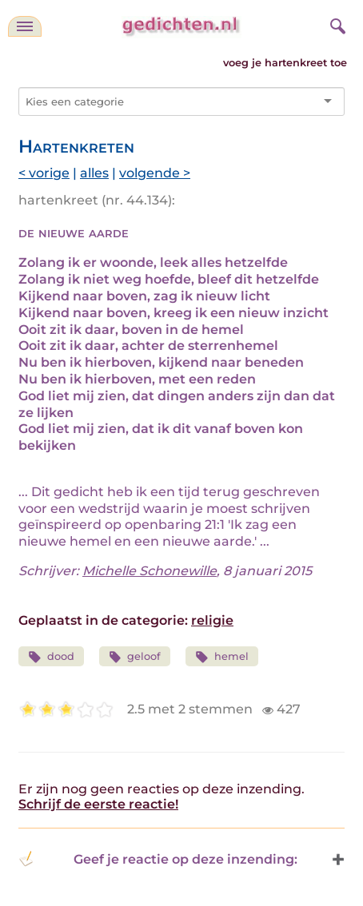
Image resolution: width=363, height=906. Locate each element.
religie (212, 620)
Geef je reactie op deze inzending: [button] (157, 859)
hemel (222, 657)
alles (94, 173)
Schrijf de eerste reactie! (98, 804)
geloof (135, 657)
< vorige (44, 173)
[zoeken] (335, 24)
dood (51, 657)
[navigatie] (25, 26)
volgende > (154, 173)
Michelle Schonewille (149, 570)
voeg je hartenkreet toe (285, 63)
